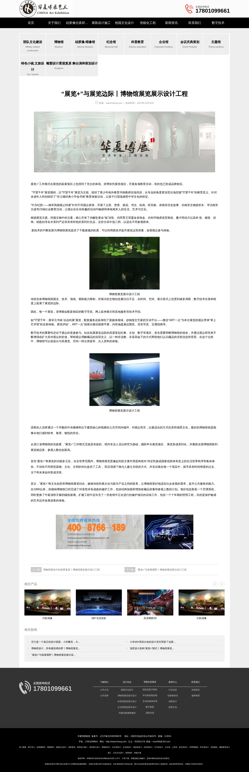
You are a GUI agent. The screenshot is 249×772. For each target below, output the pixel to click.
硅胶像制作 (41, 747)
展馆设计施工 (82, 747)
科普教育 (137, 44)
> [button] (222, 584)
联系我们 (194, 23)
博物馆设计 (106, 747)
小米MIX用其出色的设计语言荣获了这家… (152, 641)
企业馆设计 (127, 747)
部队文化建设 (32, 46)
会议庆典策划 (190, 44)
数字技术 (218, 23)
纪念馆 (111, 44)
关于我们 (54, 23)
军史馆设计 (204, 747)
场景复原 (71, 747)
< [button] (215, 584)
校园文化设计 (124, 23)
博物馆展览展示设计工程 (124, 294)
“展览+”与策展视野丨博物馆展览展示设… (53, 654)
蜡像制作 (50, 747)
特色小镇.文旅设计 (32, 69)
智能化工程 (148, 23)
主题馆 (216, 44)
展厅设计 (31, 747)
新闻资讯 (171, 23)
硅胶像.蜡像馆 (85, 44)
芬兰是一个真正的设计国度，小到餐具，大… (55, 641)
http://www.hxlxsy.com (116, 741)
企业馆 (163, 44)
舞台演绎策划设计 (85, 63)
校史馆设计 (183, 747)
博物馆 (59, 44)
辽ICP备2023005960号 (111, 736)
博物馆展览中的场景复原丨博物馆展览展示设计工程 (71, 569)
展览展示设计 (94, 747)
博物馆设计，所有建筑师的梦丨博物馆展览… (55, 648)
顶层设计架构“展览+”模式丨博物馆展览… (152, 648)
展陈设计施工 (101, 23)
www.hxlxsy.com (114, 103)
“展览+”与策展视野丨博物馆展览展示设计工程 (161, 569)
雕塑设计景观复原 (59, 66)
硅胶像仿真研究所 (77, 23)
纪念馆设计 (116, 747)
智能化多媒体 (150, 682)
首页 (31, 23)
